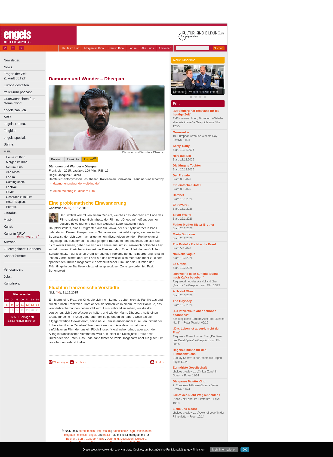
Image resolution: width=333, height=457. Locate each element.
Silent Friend (182, 214)
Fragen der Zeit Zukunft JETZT (25, 76)
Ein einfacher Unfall (187, 185)
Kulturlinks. (12, 283)
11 (22, 304)
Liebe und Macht (185, 409)
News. (8, 67)
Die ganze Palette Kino (189, 381)
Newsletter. (12, 60)
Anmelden (165, 48)
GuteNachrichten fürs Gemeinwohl (19, 101)
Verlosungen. (13, 269)
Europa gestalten (16, 85)
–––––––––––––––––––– (22, 262)
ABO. (8, 117)
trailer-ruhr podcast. (18, 92)
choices (82, 434)
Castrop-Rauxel (95, 438)
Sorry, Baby (181, 146)
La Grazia (179, 264)
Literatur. (10, 213)
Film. (7, 151)
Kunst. (8, 226)
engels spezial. (15, 137)
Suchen (218, 48)
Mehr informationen (224, 449)
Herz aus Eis (182, 155)
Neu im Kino (116, 48)
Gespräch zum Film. (19, 197)
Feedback (80, 362)
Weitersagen (60, 362)
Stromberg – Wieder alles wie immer (195, 92)
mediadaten (144, 431)
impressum (104, 431)
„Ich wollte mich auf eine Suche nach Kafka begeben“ (196, 275)
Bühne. (9, 144)
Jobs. (8, 276)
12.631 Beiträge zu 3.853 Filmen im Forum (22, 318)
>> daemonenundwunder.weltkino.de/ (74, 183)
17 (16, 310)
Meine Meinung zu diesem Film (73, 191)
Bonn (81, 438)
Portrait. (11, 207)
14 (37, 304)
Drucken (159, 362)
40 (58, 292)
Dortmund (113, 438)
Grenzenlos (181, 132)
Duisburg (140, 438)
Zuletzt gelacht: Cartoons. (23, 249)
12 (27, 304)
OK (245, 449)
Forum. (11, 177)
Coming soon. (15, 182)
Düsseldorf (127, 438)
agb (132, 431)
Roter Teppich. (16, 201)
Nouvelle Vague (184, 254)
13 (32, 304)
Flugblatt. (10, 131)
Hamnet (178, 195)
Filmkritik (73, 159)
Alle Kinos (148, 48)
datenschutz (120, 431)
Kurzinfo (56, 159)
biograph (69, 434)
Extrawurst (180, 204)
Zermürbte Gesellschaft (190, 367)
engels (93, 434)
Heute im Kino (70, 48)
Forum (133, 48)
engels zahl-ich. (15, 110)
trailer (106, 434)
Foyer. (10, 192)
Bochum (71, 438)
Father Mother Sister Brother (193, 224)
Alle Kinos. (13, 172)
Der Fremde (181, 175)
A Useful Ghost (184, 291)
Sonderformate (15, 256)
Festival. (11, 187)
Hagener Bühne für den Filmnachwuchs (190, 352)
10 (16, 304)
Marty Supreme (184, 234)
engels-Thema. (15, 124)
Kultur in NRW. (14, 233)
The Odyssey (182, 301)
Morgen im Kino (94, 48)
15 (6, 310)
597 (67, 208)
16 (11, 310)
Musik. (8, 219)
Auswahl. (10, 242)
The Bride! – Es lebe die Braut (194, 244)
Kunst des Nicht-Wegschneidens (196, 395)
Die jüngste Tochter (187, 165)
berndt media (87, 431)
